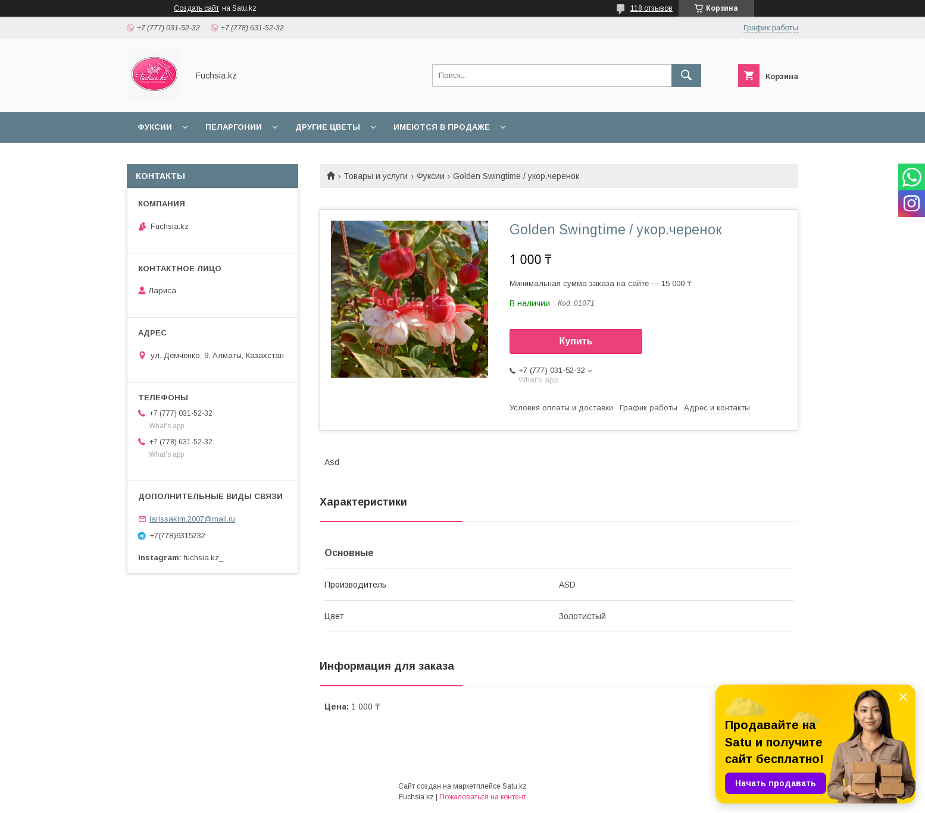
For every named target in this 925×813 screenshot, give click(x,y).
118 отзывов (651, 8)
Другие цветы (327, 127)
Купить (576, 341)
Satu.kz (514, 786)
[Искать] (686, 75)
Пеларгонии (233, 127)
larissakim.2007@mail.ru (192, 518)
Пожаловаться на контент (482, 797)
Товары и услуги (375, 176)
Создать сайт (196, 8)
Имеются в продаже (441, 127)
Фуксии (155, 127)
